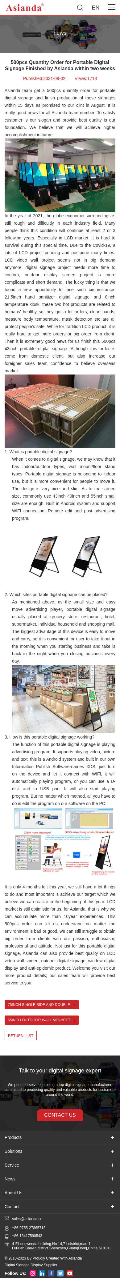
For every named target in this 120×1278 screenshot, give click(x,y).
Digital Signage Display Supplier (31, 1265)
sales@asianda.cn (27, 1219)
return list (20, 1036)
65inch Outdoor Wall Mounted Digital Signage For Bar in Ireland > (43, 1020)
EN (95, 8)
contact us (60, 1115)
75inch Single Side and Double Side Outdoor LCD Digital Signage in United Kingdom (43, 1005)
